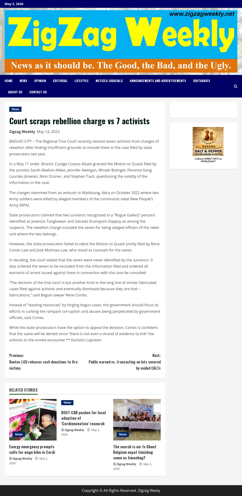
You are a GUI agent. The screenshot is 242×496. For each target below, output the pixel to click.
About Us (15, 91)
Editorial (60, 80)
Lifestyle (82, 80)
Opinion (40, 80)
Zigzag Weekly (22, 131)
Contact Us (38, 91)
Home (9, 80)
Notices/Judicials (109, 80)
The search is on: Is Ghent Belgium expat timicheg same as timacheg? (134, 452)
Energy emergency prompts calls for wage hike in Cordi (32, 449)
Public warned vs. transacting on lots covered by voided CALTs (123, 361)
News (23, 80)
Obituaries (201, 80)
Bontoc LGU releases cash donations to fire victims (47, 361)
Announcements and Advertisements (158, 80)
